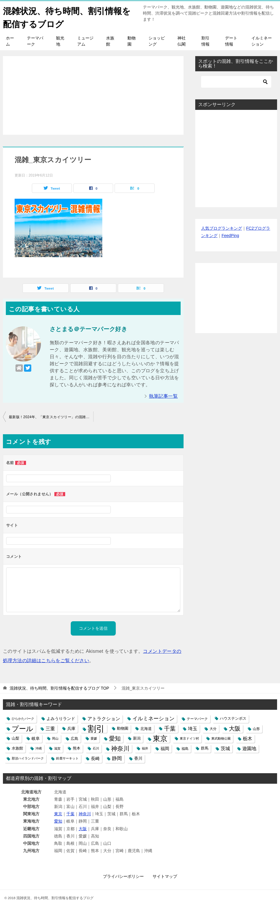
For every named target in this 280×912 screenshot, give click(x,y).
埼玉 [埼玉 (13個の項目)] (192, 728)
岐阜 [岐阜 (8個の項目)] (36, 738)
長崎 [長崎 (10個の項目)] (95, 758)
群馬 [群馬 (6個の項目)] (204, 748)
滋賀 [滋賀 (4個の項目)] (57, 748)
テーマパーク (35, 41)
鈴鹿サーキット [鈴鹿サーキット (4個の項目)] (67, 758)
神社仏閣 (181, 41)
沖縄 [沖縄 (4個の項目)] (38, 748)
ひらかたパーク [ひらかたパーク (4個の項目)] (23, 718)
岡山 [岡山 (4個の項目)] (55, 738)
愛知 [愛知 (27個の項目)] (115, 738)
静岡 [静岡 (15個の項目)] (117, 758)
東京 (58, 813)
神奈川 (85, 813)
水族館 (110, 41)
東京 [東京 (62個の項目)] (160, 739)
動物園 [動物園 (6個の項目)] (122, 728)
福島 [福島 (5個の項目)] (185, 748)
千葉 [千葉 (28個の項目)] (170, 728)
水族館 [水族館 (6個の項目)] (17, 748)
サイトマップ (165, 876)
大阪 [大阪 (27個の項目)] (235, 728)
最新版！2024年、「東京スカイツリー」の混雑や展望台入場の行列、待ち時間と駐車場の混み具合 (51, 417)
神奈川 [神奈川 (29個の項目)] (120, 748)
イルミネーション (261, 41)
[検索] (236, 82)
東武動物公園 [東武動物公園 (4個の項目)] (221, 738)
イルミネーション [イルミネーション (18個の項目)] (153, 718)
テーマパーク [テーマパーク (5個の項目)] (197, 719)
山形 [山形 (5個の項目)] (256, 729)
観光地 (60, 41)
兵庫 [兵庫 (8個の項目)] (71, 728)
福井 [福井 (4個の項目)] (145, 748)
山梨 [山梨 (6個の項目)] (15, 738)
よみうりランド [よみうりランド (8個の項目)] (60, 718)
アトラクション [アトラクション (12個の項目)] (103, 718)
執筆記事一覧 (163, 396)
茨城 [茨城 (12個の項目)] (225, 748)
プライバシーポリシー (123, 876)
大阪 (83, 828)
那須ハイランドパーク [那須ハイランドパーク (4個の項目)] (28, 758)
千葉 (70, 813)
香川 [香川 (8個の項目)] (138, 758)
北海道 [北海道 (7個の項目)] (146, 728)
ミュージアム (85, 41)
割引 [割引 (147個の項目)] (96, 728)
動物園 (131, 41)
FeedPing (230, 235)
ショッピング (156, 41)
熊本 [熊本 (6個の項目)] (76, 748)
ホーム (10, 41)
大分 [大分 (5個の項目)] (213, 729)
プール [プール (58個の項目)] (22, 729)
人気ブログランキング (221, 228)
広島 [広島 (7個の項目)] (74, 738)
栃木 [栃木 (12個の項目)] (247, 738)
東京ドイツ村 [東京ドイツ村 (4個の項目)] (189, 738)
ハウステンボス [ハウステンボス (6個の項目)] (233, 719)
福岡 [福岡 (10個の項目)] (164, 748)
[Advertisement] (93, 92)
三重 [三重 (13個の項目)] (50, 728)
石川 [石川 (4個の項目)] (96, 748)
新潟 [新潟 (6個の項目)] (137, 738)
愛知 (58, 821)
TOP (59, 688)
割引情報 (205, 41)
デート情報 (231, 41)
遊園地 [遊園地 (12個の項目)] (249, 748)
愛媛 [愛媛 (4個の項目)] (94, 738)
